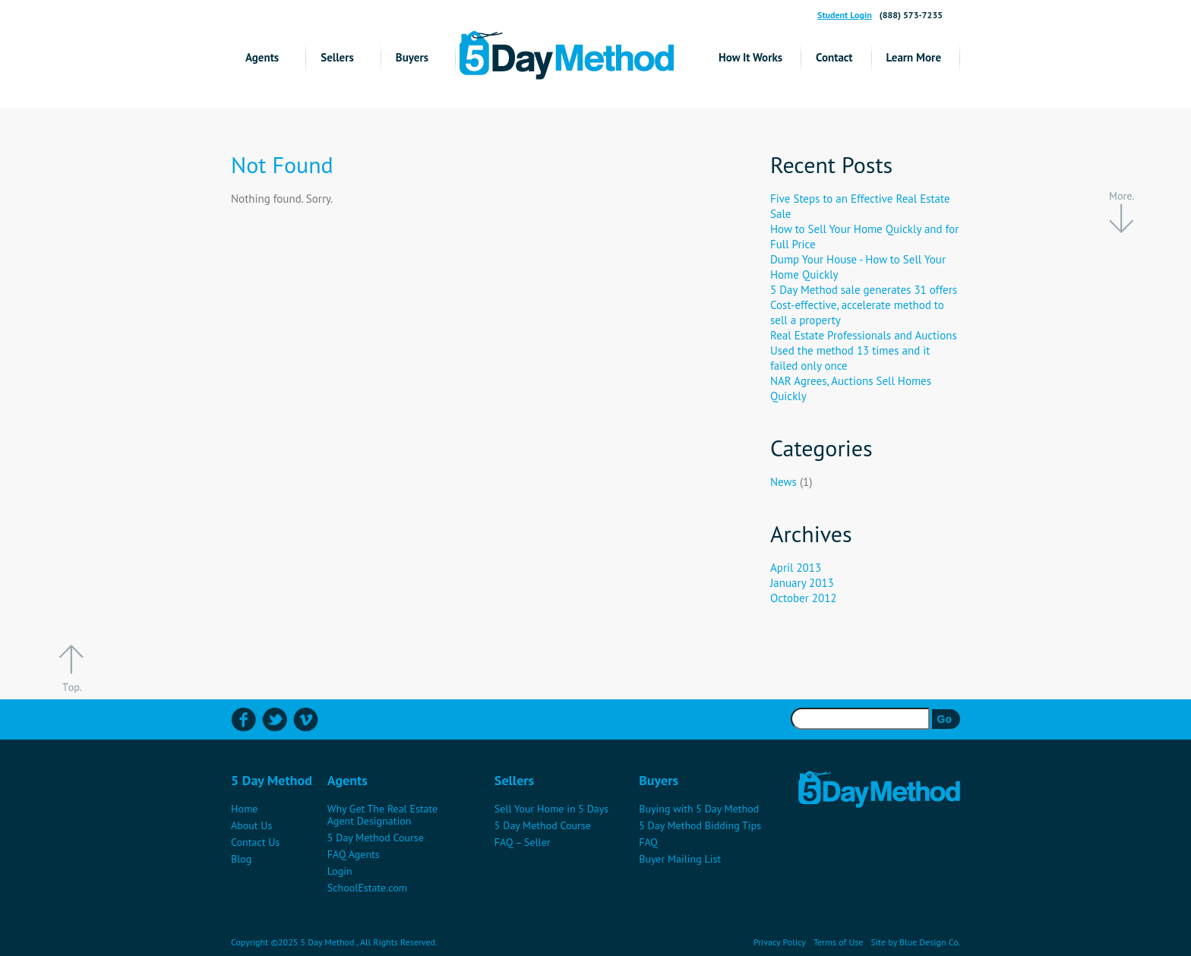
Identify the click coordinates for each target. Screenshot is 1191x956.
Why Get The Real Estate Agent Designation (382, 815)
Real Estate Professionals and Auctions (863, 335)
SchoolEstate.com (367, 887)
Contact (834, 57)
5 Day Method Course (375, 837)
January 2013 (802, 583)
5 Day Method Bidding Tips (700, 825)
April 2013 (795, 567)
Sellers (337, 57)
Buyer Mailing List (680, 859)
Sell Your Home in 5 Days (551, 809)
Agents (262, 57)
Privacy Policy (779, 942)
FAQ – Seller (522, 842)
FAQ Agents (353, 854)
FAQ (648, 842)
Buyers (412, 57)
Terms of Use (838, 942)
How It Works (750, 57)
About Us (251, 825)
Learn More (913, 57)
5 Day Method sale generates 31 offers (863, 289)
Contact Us (255, 842)
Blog (241, 859)
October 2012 (803, 598)
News (783, 482)
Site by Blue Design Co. (915, 942)
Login (339, 871)
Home (244, 809)
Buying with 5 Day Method (699, 809)
